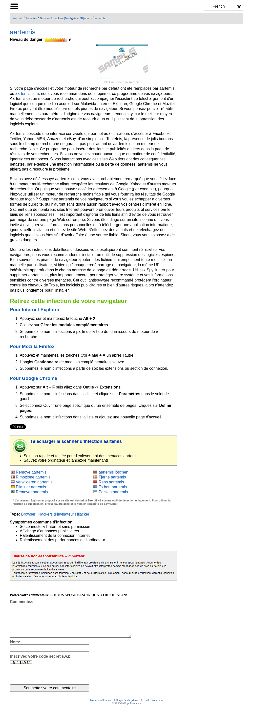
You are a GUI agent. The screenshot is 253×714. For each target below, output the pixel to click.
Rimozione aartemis (33, 477)
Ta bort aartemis (113, 487)
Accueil (17, 18)
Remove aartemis (31, 472)
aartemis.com (27, 93)
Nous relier (157, 707)
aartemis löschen (113, 472)
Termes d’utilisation (100, 707)
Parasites (31, 18)
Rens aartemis (111, 482)
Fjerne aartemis (112, 477)
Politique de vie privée (125, 707)
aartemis (100, 18)
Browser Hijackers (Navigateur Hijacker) (66, 18)
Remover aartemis (32, 492)
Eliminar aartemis (31, 487)
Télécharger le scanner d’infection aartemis (76, 441)
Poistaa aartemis (113, 492)
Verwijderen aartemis (34, 482)
